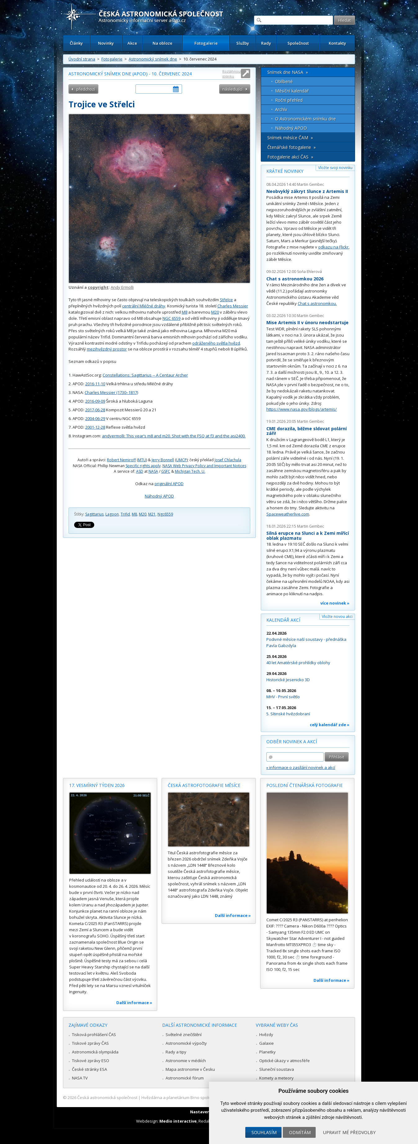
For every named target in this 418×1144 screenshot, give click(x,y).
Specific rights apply (143, 465)
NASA (153, 471)
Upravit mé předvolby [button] (349, 1132)
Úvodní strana (82, 59)
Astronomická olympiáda (95, 1052)
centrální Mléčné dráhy (143, 306)
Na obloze (162, 43)
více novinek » (334, 603)
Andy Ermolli (122, 287)
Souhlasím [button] (264, 1132)
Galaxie (266, 1043)
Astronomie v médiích (186, 1060)
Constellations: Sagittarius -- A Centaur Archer (145, 375)
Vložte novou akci (337, 616)
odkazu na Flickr (333, 247)
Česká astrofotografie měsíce (204, 785)
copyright (98, 287)
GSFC (165, 471)
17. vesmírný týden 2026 (97, 785)
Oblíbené (284, 81)
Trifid (125, 514)
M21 (152, 514)
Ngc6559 (165, 514)
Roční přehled (289, 100)
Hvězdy (266, 1034)
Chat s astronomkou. (317, 303)
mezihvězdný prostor (107, 349)
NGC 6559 (171, 318)
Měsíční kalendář (292, 91)
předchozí (85, 89)
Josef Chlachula (228, 460)
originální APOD (169, 483)
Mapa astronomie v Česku (190, 1069)
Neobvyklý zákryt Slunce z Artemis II (307, 191)
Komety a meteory (276, 1078)
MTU (142, 460)
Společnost (298, 43)
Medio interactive (178, 1121)
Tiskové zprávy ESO (90, 1060)
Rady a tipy (176, 1052)
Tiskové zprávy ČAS (90, 1043)
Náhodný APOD (159, 496)
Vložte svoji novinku (335, 167)
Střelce (226, 299)
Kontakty (337, 43)
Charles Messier (232, 306)
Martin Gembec (310, 184)
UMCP (181, 460)
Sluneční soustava (276, 1069)
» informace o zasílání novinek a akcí (300, 767)
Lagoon (112, 514)
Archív (281, 109)
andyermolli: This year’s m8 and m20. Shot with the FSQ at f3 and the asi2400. (174, 436)
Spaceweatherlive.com (287, 514)
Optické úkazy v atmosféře (284, 1060)
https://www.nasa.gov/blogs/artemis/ (301, 409)
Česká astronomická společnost (107, 1097)
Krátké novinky (284, 171)
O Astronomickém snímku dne (305, 119)
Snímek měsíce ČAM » (290, 138)
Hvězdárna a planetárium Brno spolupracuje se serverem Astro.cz (203, 1097)
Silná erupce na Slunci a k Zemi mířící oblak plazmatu (307, 535)
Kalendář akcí (283, 620)
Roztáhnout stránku (232, 73)
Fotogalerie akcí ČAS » (290, 157)
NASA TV (80, 1078)
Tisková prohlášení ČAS (94, 1034)
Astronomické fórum (185, 1078)
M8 (184, 312)
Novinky (106, 43)
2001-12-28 (95, 427)
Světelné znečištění (184, 1034)
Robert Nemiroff (121, 460)
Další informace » (134, 1002)
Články (76, 43)
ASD (139, 471)
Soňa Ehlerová (309, 271)
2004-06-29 (95, 418)
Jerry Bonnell (163, 460)
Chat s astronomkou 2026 (294, 279)
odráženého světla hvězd (216, 343)
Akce (132, 43)
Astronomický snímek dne (153, 59)
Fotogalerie (206, 43)
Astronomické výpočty (186, 1043)
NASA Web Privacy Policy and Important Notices (204, 465)
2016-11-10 (95, 384)
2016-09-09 (95, 401)
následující (232, 89)
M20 (215, 312)
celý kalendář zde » (329, 724)
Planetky (267, 1052)
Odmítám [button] (300, 1132)
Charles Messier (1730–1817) (111, 392)
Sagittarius (94, 514)
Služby (242, 43)
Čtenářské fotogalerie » (291, 147)
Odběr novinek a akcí (291, 741)
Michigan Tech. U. (190, 471)
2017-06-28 (95, 410)
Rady (266, 43)
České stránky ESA (89, 1069)
